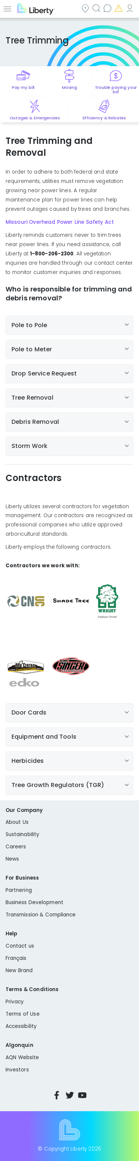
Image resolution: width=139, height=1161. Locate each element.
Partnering (19, 890)
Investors (17, 1069)
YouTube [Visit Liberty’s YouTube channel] (82, 1095)
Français (16, 958)
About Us (17, 822)
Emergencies (119, 8)
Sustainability (22, 834)
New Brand (19, 970)
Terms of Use (23, 1014)
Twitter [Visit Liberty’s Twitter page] (70, 1095)
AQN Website (22, 1057)
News (12, 858)
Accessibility (21, 1026)
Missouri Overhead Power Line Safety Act (60, 222)
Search (97, 8)
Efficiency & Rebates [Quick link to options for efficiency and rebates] (104, 118)
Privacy (15, 1001)
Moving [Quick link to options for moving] (69, 87)
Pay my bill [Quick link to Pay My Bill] (23, 87)
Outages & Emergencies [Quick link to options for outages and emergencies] (35, 118)
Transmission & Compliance (41, 914)
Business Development (34, 902)
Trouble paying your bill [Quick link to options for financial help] (116, 89)
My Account (130, 8)
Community (86, 8)
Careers (16, 846)
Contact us (108, 8)
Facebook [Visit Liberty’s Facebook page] (57, 1095)
